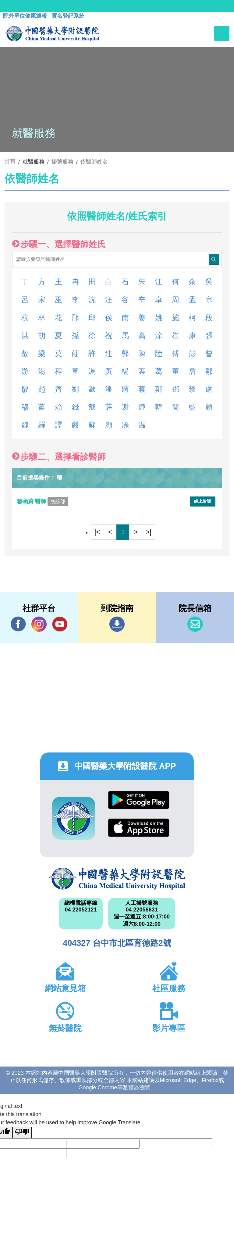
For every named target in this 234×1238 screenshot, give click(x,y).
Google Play (138, 800)
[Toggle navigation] (221, 33)
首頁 (10, 162)
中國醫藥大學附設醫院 (117, 879)
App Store (138, 827)
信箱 (195, 624)
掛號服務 (62, 162)
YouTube (59, 624)
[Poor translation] (22, 1132)
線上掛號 (202, 501)
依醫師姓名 (94, 162)
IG (39, 624)
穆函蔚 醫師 (42, 501)
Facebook (18, 624)
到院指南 (117, 624)
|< (97, 532)
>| (148, 532)
